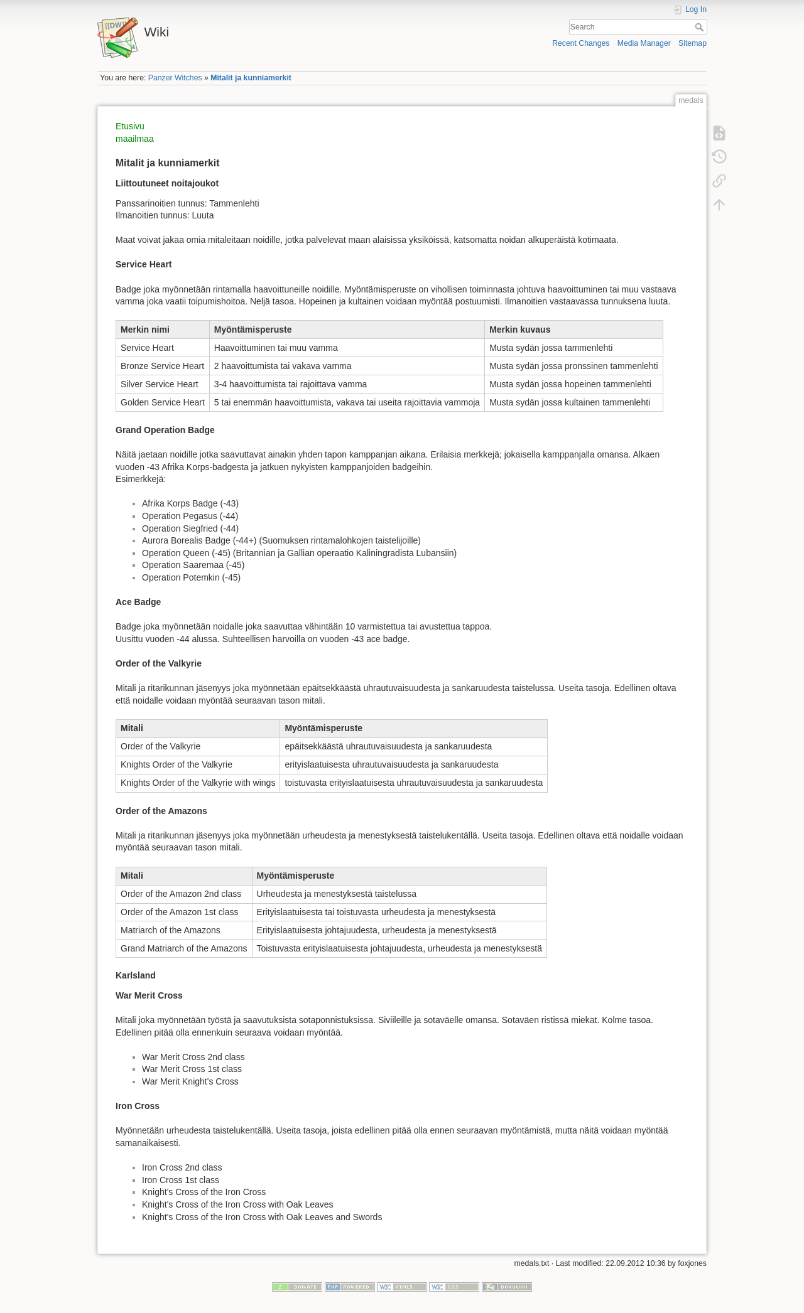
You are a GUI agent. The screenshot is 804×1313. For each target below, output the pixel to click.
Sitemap (692, 43)
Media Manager (644, 43)
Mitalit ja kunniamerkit (250, 77)
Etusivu (130, 126)
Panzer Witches (175, 77)
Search (701, 27)
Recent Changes (580, 43)
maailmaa (135, 139)
